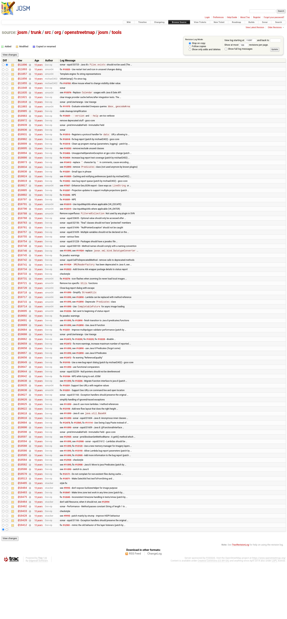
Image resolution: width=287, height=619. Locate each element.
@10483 (22, 543)
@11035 (22, 96)
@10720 (22, 314)
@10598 (22, 476)
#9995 (67, 538)
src (48, 32)
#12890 (67, 179)
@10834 (22, 179)
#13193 (66, 398)
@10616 (22, 460)
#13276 (66, 304)
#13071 (66, 527)
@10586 (22, 496)
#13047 (66, 543)
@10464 (22, 554)
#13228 (101, 372)
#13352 (66, 195)
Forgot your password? (274, 17)
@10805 (22, 205)
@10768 (22, 236)
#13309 (67, 190)
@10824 (22, 190)
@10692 (22, 346)
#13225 (90, 372)
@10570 (22, 522)
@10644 (22, 408)
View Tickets (200, 22)
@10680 (22, 366)
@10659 (22, 377)
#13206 (79, 418)
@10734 (22, 294)
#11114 (89, 465)
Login (207, 17)
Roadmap (236, 22)
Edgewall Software (38, 615)
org (57, 32)
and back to (269, 40)
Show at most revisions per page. (246, 44)
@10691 (22, 351)
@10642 (22, 413)
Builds (252, 22)
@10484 (22, 538)
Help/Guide (232, 17)
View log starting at (240, 40)
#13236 (67, 340)
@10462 (22, 559)
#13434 (66, 169)
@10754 (22, 262)
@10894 (22, 164)
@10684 (22, 361)
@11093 (22, 70)
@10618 (22, 455)
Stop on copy (197, 43)
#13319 (67, 221)
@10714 (22, 335)
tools (117, 32)
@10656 (22, 392)
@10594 (22, 486)
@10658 (22, 382)
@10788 (22, 231)
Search (278, 22)
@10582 (22, 512)
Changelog (159, 22)
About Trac (245, 17)
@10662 (22, 372)
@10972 (22, 127)
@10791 (22, 221)
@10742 (22, 283)
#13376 (67, 96)
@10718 (22, 320)
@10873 (22, 174)
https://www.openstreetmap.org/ (269, 612)
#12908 (80, 486)
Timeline (142, 22)
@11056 (22, 80)
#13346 (66, 210)
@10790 (22, 226)
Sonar (265, 22)
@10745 (22, 278)
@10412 (22, 580)
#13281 (66, 184)
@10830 (22, 184)
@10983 (22, 122)
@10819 (22, 195)
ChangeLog (154, 608)
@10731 (22, 304)
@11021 (22, 101)
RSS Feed (135, 608)
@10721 (22, 309)
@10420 (22, 574)
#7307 (67, 200)
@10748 (22, 268)
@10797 (22, 216)
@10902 (22, 148)
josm (22, 32)
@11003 (22, 112)
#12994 (105, 553)
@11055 (22, 86)
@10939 (22, 132)
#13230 (79, 372)
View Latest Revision (255, 27)
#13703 (67, 86)
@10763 (22, 242)
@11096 (22, 65)
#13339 (66, 216)
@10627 (22, 434)
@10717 (22, 325)
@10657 (22, 387)
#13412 (67, 174)
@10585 (22, 502)
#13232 (67, 158)
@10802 (22, 210)
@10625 (22, 444)
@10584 (22, 507)
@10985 (22, 117)
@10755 (22, 257)
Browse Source (179, 22)
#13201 (66, 424)
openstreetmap (79, 32)
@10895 (22, 158)
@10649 (22, 398)
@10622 (22, 450)
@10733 (22, 299)
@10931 (22, 143)
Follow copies (197, 46)
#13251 (66, 361)
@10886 (22, 169)
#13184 (66, 413)
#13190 (79, 496)
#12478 (66, 465)
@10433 (22, 564)
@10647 (22, 403)
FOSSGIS (210, 612)
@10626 (22, 439)
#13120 (79, 491)
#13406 (66, 164)
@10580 (22, 517)
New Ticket (219, 22)
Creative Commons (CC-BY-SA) (213, 615)
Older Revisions (275, 27)
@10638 (22, 418)
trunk (36, 32)
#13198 (66, 450)
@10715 (22, 330)
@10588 (22, 491)
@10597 (22, 481)
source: (9, 32)
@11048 (22, 91)
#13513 (66, 143)
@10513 (22, 528)
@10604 (22, 465)
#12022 (67, 294)
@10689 (22, 356)
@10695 (22, 340)
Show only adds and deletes (205, 49)
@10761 (22, 247)
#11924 (80, 273)
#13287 (66, 205)
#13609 (66, 122)
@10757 (22, 252)
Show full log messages (238, 48)
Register (256, 17)
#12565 (77, 465)
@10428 (22, 569)
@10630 (22, 429)
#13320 (66, 70)
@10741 (22, 288)
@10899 (22, 153)
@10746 (22, 273)
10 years (38, 65)
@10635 (22, 423)
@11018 (22, 106)
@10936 (22, 138)
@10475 (22, 548)
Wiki (129, 22)
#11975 (66, 112)
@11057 (22, 75)
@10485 (22, 533)
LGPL (274, 615)
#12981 (66, 580)
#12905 (67, 481)
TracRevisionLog (240, 599)
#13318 (66, 148)
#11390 (67, 273)
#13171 (66, 522)
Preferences (218, 17)
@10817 (22, 200)
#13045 (66, 548)
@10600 (22, 470)
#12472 (67, 372)
